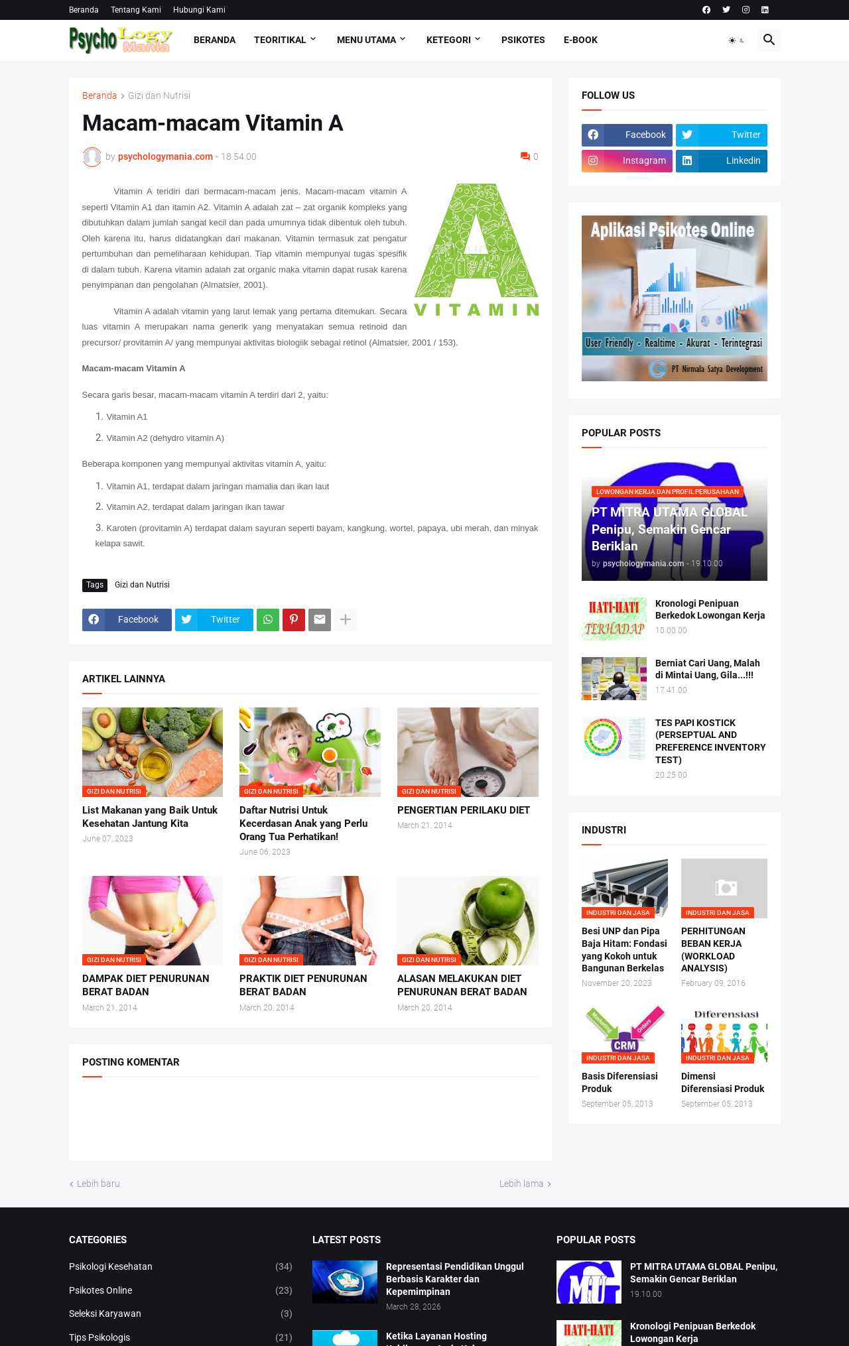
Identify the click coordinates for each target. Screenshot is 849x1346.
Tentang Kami (136, 10)
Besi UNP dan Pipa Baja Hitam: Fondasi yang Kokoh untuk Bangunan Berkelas (624, 950)
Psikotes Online (181, 1291)
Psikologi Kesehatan (181, 1267)
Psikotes (523, 39)
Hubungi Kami (199, 10)
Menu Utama (366, 39)
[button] (737, 40)
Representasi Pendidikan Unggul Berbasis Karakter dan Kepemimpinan (455, 1279)
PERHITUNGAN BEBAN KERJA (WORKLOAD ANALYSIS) (713, 950)
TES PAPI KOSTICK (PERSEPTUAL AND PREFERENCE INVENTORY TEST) (710, 741)
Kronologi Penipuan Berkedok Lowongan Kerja (710, 609)
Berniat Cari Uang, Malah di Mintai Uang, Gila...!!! (707, 669)
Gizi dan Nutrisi (159, 96)
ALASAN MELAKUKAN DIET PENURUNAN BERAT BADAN (462, 985)
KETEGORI (448, 39)
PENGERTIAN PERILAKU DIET (463, 810)
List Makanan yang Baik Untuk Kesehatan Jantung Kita (150, 816)
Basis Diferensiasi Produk (620, 1082)
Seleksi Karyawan (181, 1314)
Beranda (84, 10)
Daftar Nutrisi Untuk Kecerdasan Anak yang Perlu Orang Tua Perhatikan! (303, 823)
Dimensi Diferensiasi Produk (722, 1082)
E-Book (581, 39)
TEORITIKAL (280, 39)
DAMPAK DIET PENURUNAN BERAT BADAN (146, 985)
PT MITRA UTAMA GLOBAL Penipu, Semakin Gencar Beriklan (703, 1272)
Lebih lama (521, 1183)
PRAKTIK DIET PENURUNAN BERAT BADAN (303, 985)
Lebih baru (98, 1183)
